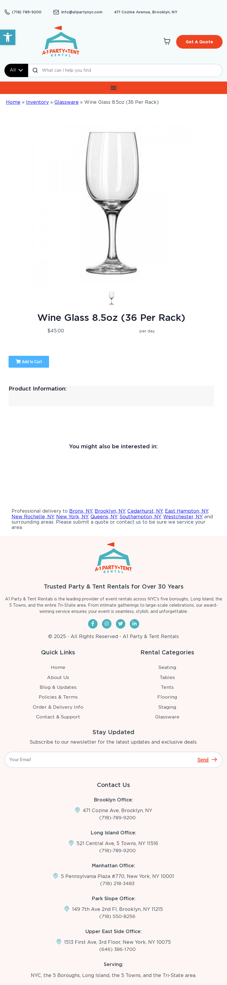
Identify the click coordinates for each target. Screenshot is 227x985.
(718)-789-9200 (117, 817)
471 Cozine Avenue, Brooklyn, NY (141, 12)
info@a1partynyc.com (80, 12)
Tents (167, 687)
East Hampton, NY (186, 511)
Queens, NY (103, 516)
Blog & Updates (58, 687)
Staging (167, 707)
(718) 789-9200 (26, 12)
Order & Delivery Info (58, 707)
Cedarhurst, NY (145, 511)
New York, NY (72, 516)
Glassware (66, 102)
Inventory (37, 102)
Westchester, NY (183, 516)
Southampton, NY (140, 516)
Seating (167, 667)
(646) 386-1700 (117, 949)
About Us (58, 677)
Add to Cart (29, 361)
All (16, 70)
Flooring (167, 697)
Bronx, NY (80, 511)
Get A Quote (199, 41)
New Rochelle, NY (33, 516)
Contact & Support (58, 717)
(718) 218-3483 (117, 883)
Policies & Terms (58, 697)
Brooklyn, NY (110, 511)
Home (13, 102)
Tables (167, 677)
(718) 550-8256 (117, 916)
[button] (7, 37)
